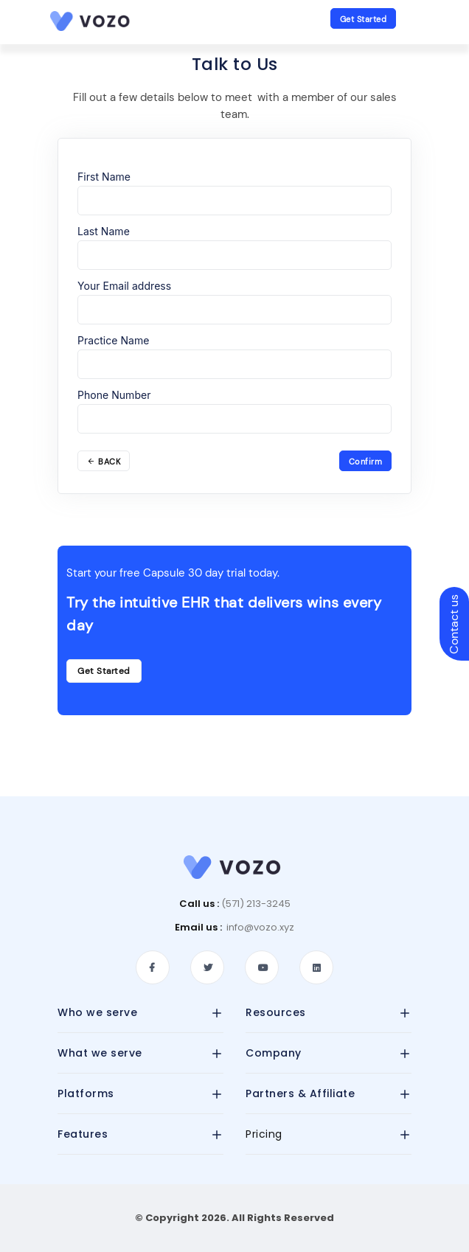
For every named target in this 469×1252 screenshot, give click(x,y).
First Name (104, 176)
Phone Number (114, 395)
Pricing (264, 1134)
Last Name (103, 231)
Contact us (454, 624)
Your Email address (124, 285)
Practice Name (113, 340)
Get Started (363, 19)
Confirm (366, 461)
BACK (103, 461)
